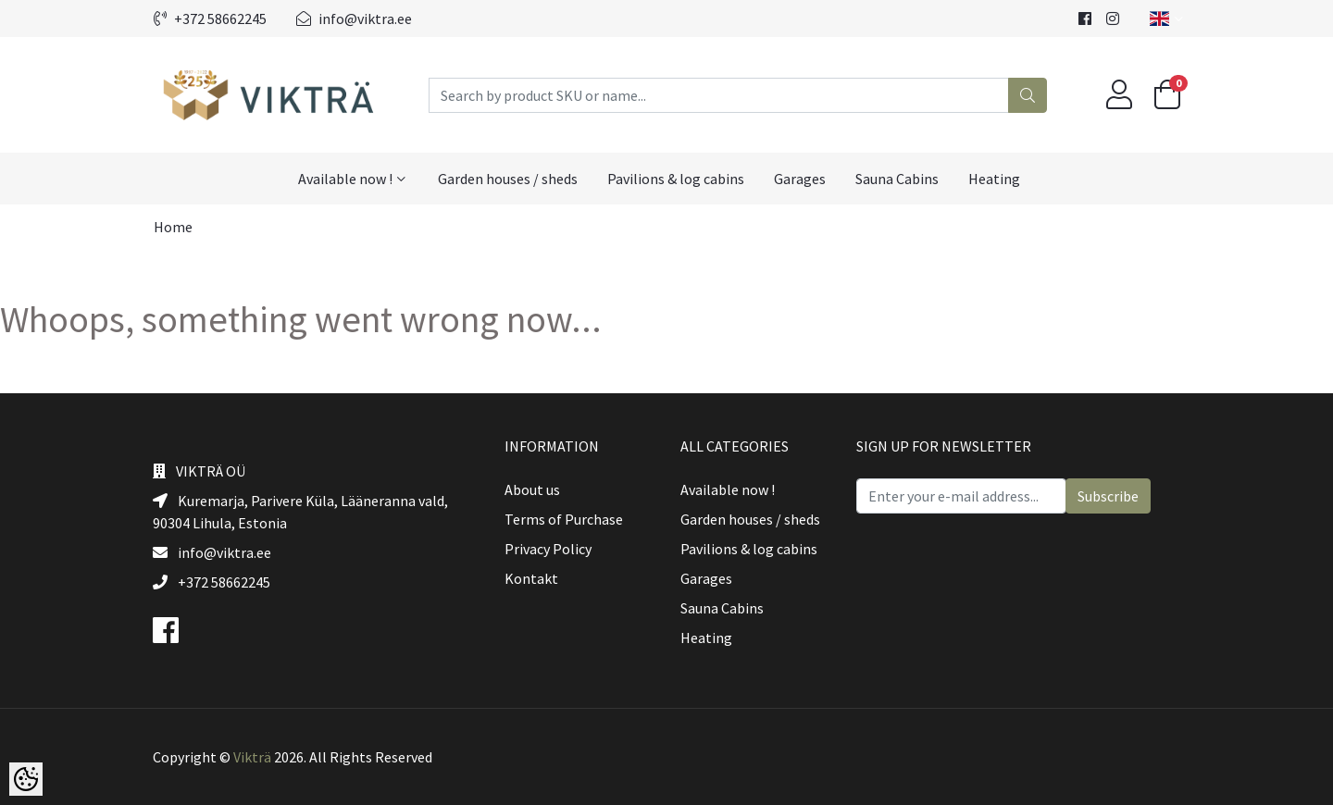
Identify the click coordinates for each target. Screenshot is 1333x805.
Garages (800, 178)
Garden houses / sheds (508, 178)
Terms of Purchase (564, 519)
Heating (994, 178)
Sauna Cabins (897, 178)
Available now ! (345, 178)
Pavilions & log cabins (675, 178)
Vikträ (252, 757)
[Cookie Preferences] (26, 779)
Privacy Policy (548, 548)
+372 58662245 (210, 18)
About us (532, 489)
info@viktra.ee (354, 18)
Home (173, 226)
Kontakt (531, 578)
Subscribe (1108, 496)
